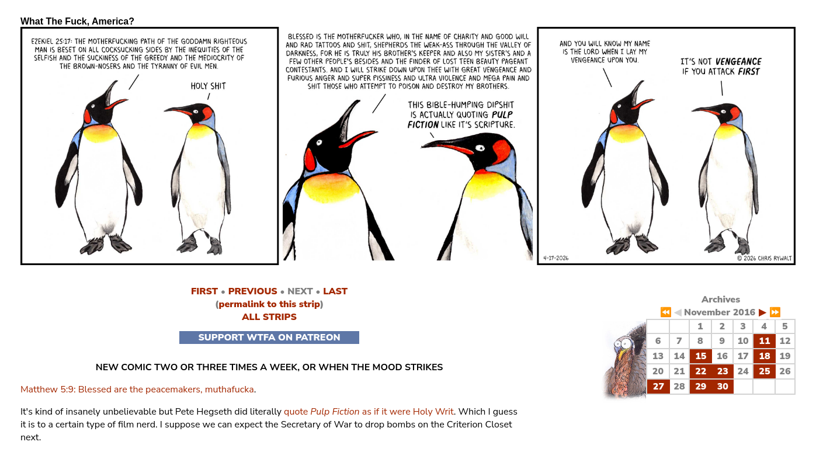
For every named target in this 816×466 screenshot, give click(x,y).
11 (764, 341)
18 (764, 356)
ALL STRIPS (269, 317)
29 (700, 386)
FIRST (204, 291)
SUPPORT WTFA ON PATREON (269, 337)
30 (722, 386)
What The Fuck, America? (77, 21)
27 (658, 386)
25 (764, 371)
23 (722, 371)
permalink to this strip (269, 304)
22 (700, 371)
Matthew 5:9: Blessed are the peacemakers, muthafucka (137, 389)
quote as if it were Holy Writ (369, 411)
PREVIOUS (252, 291)
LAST (335, 291)
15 (700, 356)
